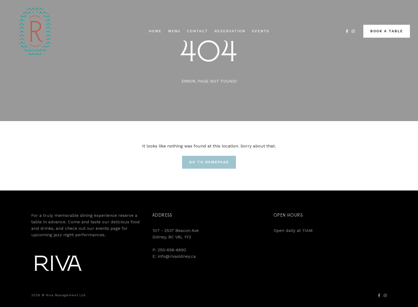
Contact (197, 31)
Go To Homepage (209, 162)
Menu (174, 31)
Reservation (229, 31)
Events (261, 31)
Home (155, 31)
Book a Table (386, 31)
